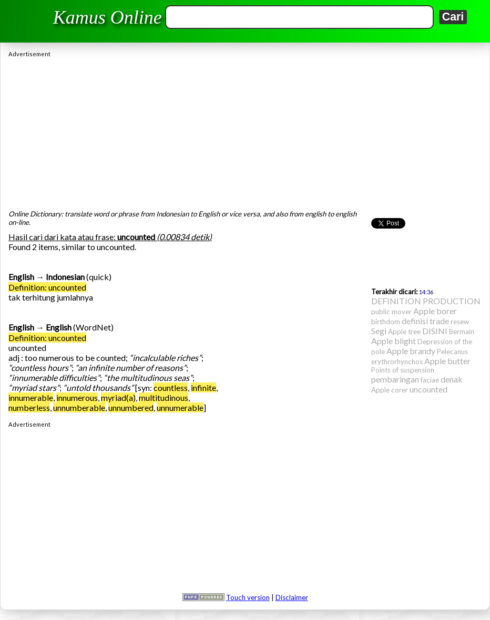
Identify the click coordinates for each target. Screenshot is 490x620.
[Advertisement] (245, 130)
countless (171, 387)
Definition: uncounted (47, 287)
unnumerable (180, 407)
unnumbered (131, 407)
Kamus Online (107, 17)
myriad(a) (118, 397)
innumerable (30, 397)
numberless (29, 407)
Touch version (248, 597)
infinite (203, 387)
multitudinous (163, 397)
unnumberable (79, 407)
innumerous (77, 397)
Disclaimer (291, 597)
